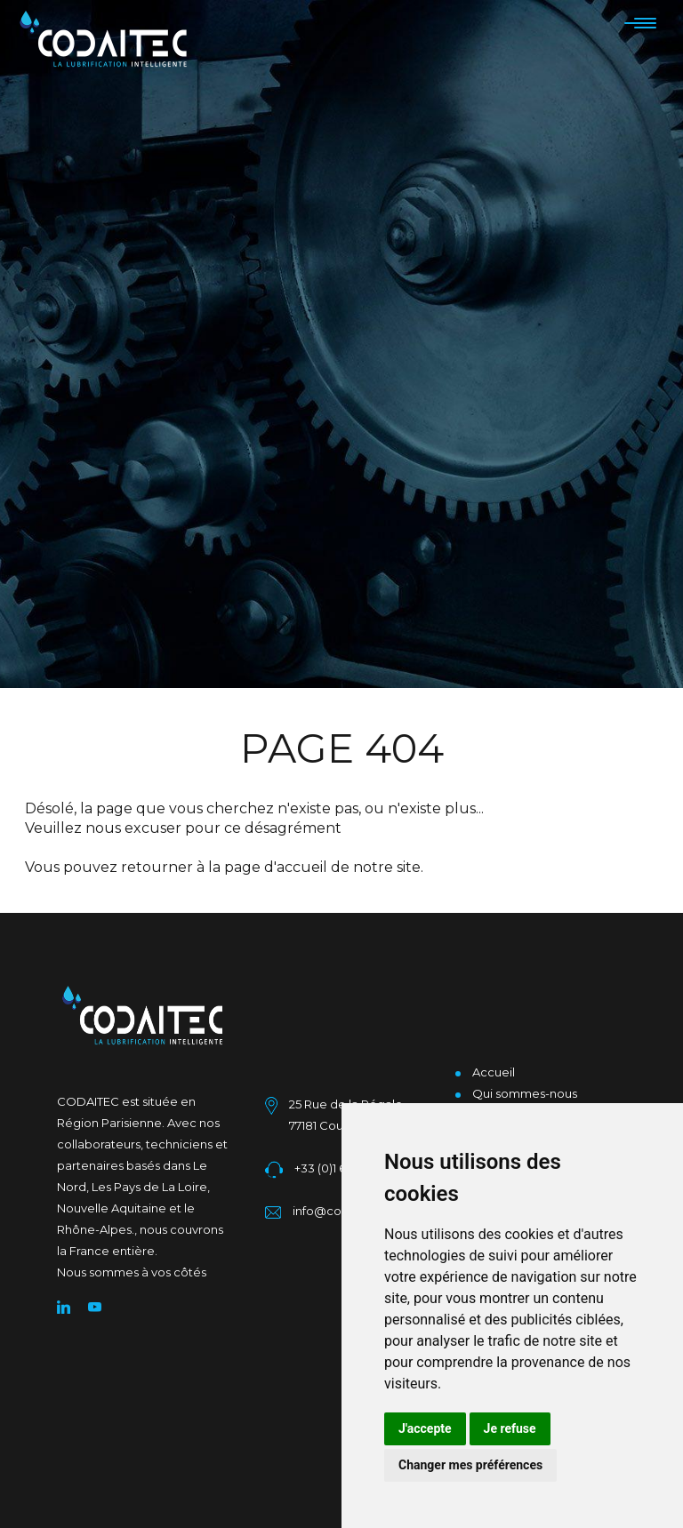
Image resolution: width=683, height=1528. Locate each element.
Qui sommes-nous (524, 1093)
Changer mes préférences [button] (470, 1465)
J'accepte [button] (425, 1428)
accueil (302, 867)
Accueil (493, 1072)
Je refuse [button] (510, 1428)
